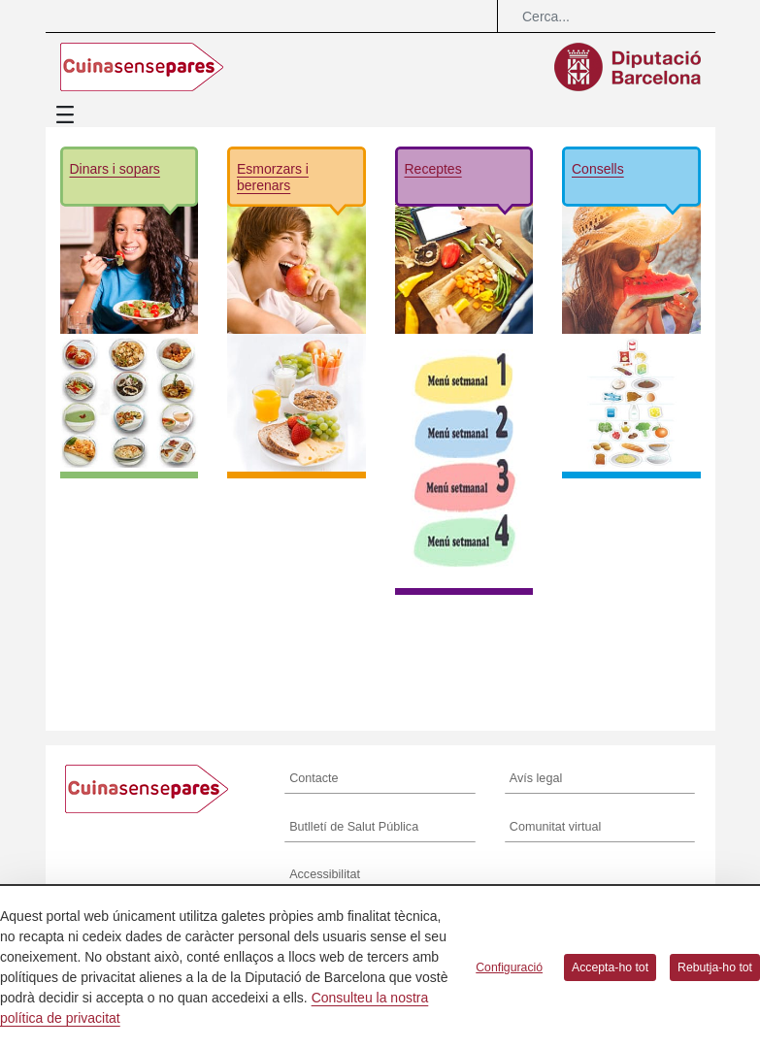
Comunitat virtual (556, 827)
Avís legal (536, 778)
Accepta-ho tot (610, 967)
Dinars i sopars (115, 169)
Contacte (313, 778)
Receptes (433, 169)
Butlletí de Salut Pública (353, 827)
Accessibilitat (324, 874)
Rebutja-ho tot (714, 967)
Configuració (509, 967)
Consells (598, 169)
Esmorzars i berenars (273, 177)
